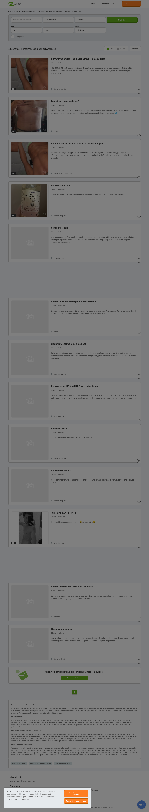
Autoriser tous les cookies (76, 794)
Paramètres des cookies (76, 801)
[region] (47, 798)
